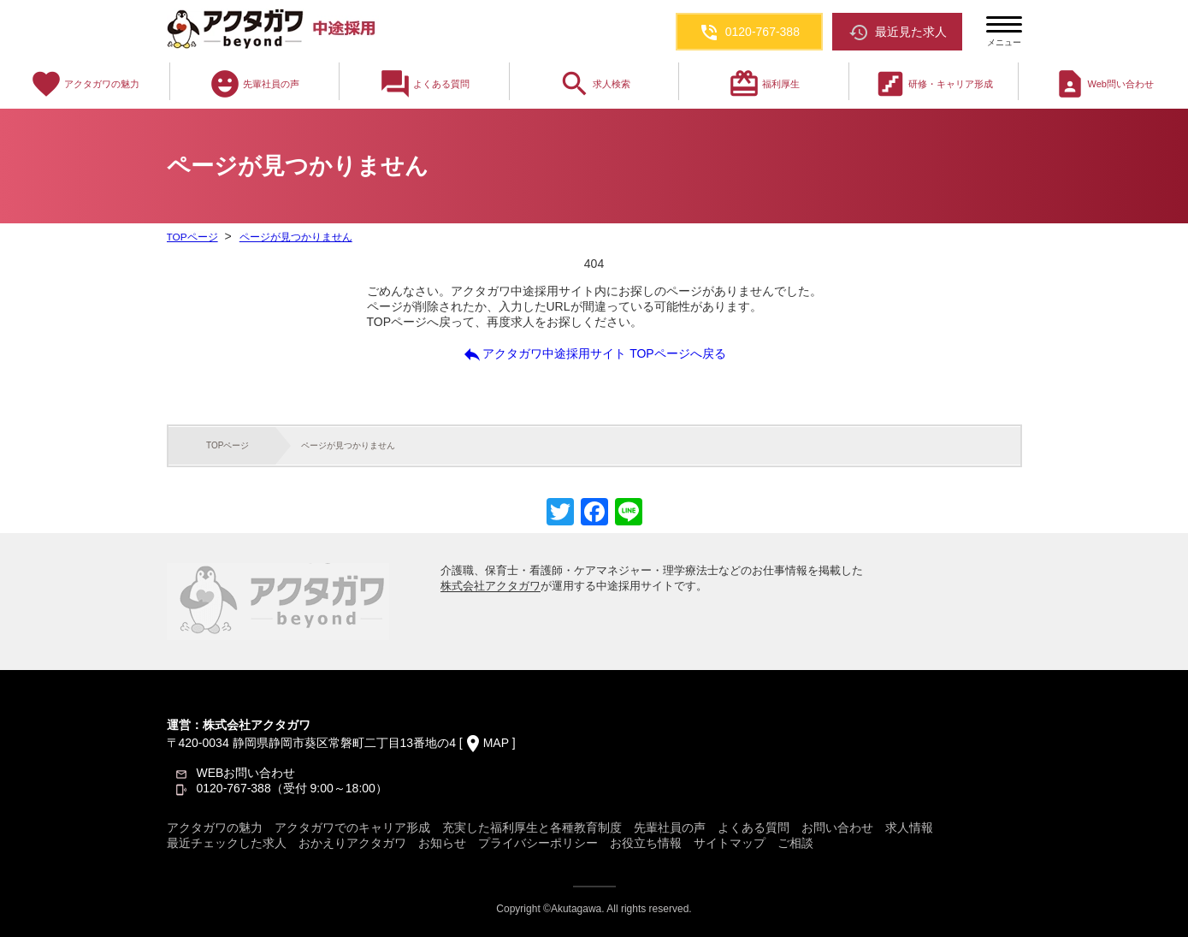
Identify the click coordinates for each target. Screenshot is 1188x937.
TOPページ (192, 237)
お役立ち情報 (646, 843)
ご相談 (795, 843)
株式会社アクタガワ (490, 585)
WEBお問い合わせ (246, 773)
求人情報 (909, 827)
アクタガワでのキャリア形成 (352, 827)
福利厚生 (764, 84)
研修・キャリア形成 (933, 84)
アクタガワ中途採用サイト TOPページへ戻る (593, 354)
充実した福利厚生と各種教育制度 (532, 827)
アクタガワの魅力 (84, 84)
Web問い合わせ (1104, 84)
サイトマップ (729, 843)
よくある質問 (424, 84)
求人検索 (594, 84)
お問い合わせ (837, 827)
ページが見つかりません (295, 237)
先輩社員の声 (254, 84)
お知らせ (442, 843)
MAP (496, 743)
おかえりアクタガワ (352, 843)
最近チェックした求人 (227, 843)
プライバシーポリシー (538, 843)
